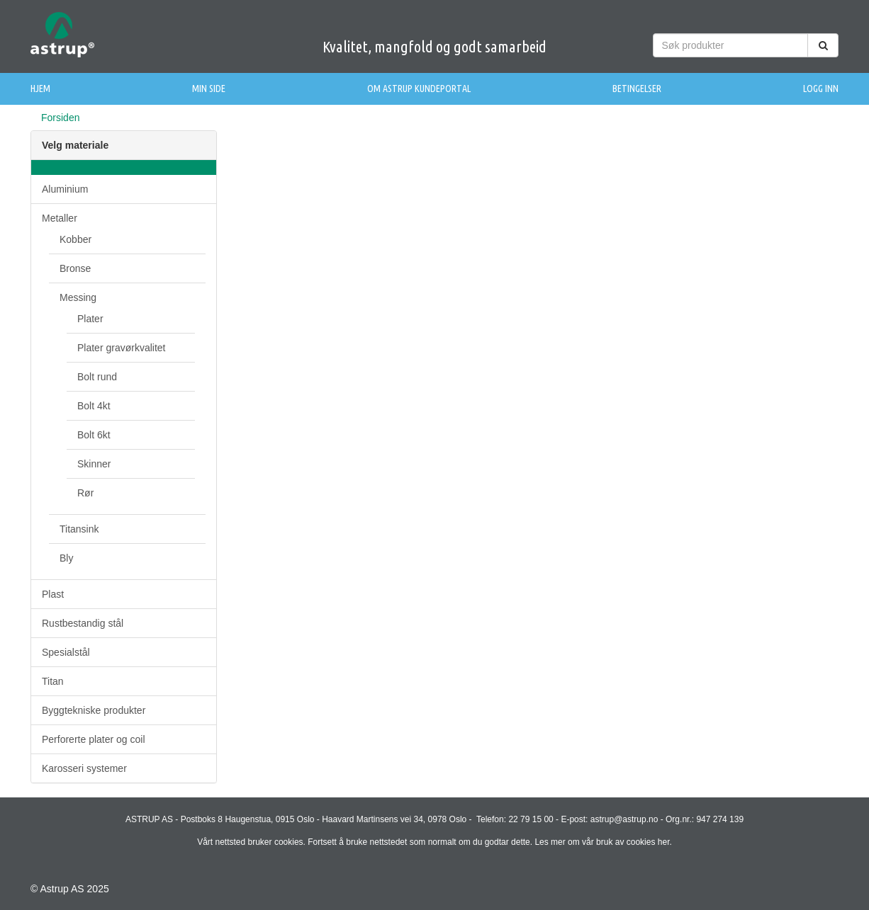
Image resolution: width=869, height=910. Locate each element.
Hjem (40, 88)
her (664, 842)
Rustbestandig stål (82, 623)
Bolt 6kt (94, 434)
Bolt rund (97, 376)
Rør (85, 493)
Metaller (59, 218)
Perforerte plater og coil (93, 739)
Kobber (75, 239)
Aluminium (65, 189)
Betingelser (636, 88)
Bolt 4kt (94, 405)
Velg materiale (75, 145)
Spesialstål (66, 652)
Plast (53, 594)
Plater (90, 318)
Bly (66, 558)
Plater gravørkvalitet (121, 347)
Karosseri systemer (84, 768)
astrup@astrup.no (624, 819)
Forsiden (60, 117)
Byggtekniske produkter (93, 710)
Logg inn (821, 88)
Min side (208, 88)
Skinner (94, 464)
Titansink (79, 529)
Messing (78, 297)
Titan (53, 681)
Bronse (75, 268)
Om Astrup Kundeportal (419, 88)
